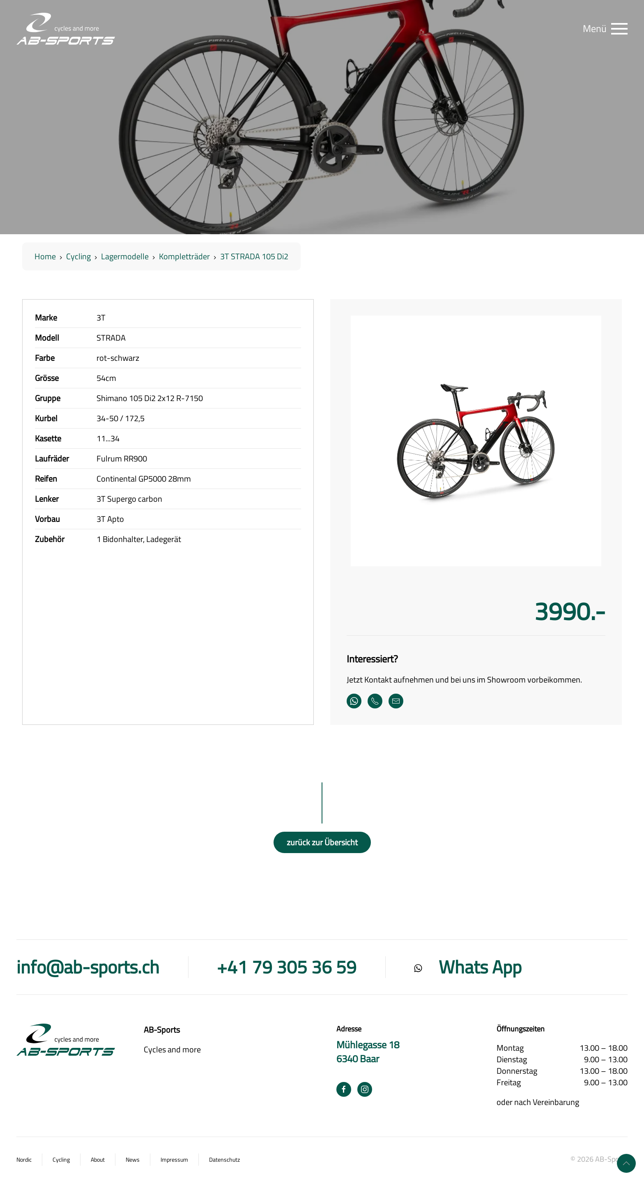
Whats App (480, 966)
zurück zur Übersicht (322, 842)
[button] (605, 28)
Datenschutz (224, 1160)
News (133, 1160)
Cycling (61, 1160)
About (98, 1160)
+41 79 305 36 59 (286, 966)
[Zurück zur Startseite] (65, 28)
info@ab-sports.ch (87, 966)
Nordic (24, 1160)
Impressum (174, 1160)
